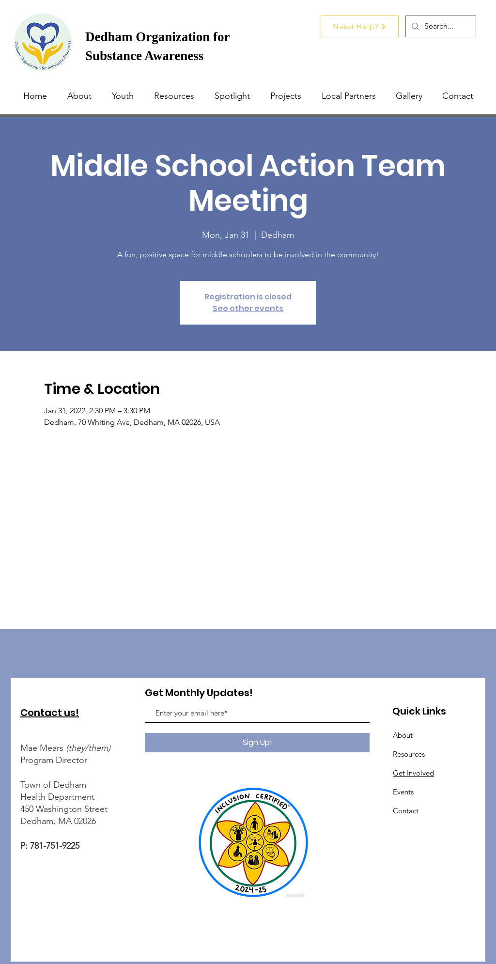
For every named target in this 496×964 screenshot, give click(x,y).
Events (403, 791)
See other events (248, 308)
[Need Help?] (360, 26)
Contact (405, 810)
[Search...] (439, 26)
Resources (409, 754)
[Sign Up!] (257, 742)
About (403, 735)
